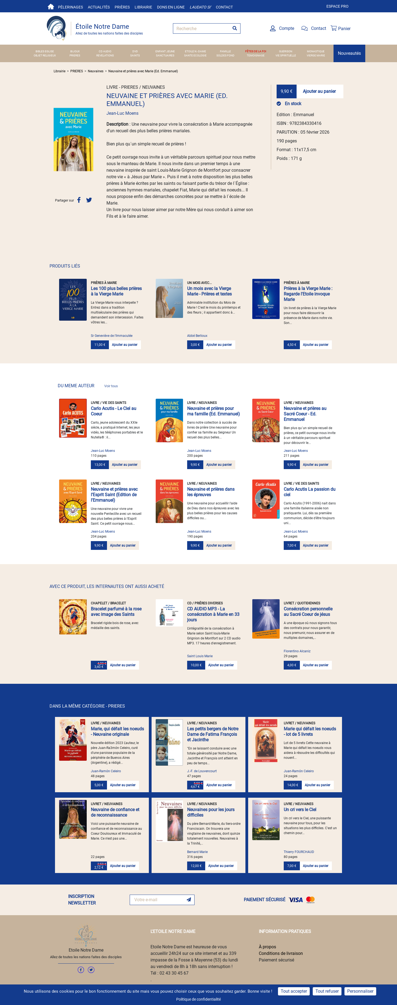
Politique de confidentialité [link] (198, 999)
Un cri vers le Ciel (300, 809)
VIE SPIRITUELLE (286, 55)
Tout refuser (327, 991)
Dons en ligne (171, 7)
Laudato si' (200, 7)
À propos (267, 946)
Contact (224, 7)
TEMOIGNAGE (256, 55)
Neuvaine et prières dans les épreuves (210, 492)
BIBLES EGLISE (45, 51)
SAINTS (135, 55)
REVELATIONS (105, 55)
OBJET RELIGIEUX (45, 55)
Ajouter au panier (319, 91)
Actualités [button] (99, 7)
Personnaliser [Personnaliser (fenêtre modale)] (360, 991)
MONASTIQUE (315, 51)
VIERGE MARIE (316, 55)
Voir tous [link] (111, 386)
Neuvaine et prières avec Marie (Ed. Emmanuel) (143, 71)
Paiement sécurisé (276, 960)
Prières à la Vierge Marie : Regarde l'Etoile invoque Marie (308, 294)
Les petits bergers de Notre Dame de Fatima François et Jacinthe (212, 734)
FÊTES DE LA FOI (255, 51)
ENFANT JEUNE (165, 51)
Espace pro (337, 6)
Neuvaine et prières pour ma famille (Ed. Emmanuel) (213, 411)
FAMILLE (225, 51)
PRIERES (74, 55)
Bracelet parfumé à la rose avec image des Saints (116, 611)
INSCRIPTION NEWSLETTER (82, 900)
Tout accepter (294, 991)
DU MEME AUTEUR (88, 385)
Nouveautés (349, 53)
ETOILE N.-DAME (195, 51)
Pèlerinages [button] (70, 7)
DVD (135, 51)
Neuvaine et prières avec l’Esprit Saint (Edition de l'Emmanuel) (114, 495)
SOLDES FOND (225, 55)
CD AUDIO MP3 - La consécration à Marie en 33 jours (213, 614)
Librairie (143, 7)
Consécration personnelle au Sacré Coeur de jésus (308, 611)
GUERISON (285, 51)
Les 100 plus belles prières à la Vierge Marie (116, 291)
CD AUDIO (105, 51)
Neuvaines (95, 71)
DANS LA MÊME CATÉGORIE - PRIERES (87, 706)
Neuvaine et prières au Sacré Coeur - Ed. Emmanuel (305, 414)
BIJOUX (75, 51)
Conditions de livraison (281, 953)
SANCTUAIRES (165, 55)
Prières (122, 7)
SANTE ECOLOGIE (195, 55)
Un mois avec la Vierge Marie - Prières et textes (209, 291)
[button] (57, 139)
